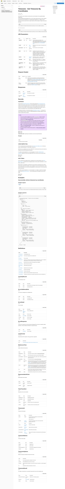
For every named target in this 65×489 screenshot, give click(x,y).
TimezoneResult (21, 274)
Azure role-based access (41, 103)
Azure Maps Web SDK (27, 125)
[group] (32, 32)
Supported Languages (34, 84)
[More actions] (46, 6)
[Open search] (61, 1)
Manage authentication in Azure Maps (32, 81)
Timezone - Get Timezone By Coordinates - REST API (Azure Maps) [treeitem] (7, 11)
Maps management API (29, 119)
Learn (19, 6)
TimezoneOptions (21, 272)
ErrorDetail (20, 258)
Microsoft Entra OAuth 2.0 (26, 103)
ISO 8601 (29, 362)
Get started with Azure (60, 3)
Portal (55, 3)
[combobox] (6, 7)
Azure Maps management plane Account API (38, 79)
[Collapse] (12, 5)
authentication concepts (36, 110)
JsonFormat (20, 262)
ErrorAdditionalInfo (24, 311)
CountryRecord (21, 254)
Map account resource (25, 171)
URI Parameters (55, 7)
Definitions (54, 13)
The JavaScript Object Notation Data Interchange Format (30, 342)
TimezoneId (20, 269)
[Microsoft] (1, 1)
